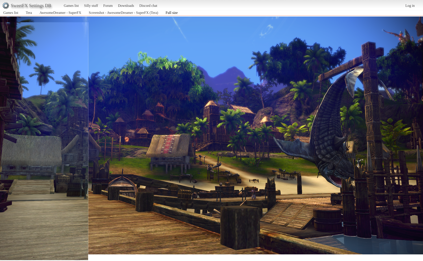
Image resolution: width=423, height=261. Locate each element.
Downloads (126, 5)
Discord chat (148, 5)
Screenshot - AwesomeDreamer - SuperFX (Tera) (123, 13)
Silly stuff (91, 5)
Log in (410, 5)
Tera (29, 13)
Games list (71, 5)
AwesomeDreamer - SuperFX (60, 13)
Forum (108, 5)
